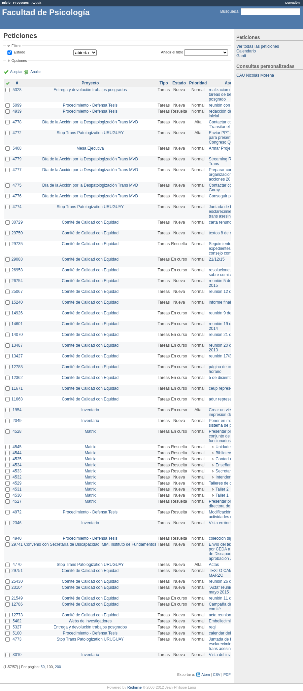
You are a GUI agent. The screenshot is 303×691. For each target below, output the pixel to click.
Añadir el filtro (172, 52)
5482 (17, 621)
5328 (17, 89)
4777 (17, 169)
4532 (17, 477)
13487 (17, 345)
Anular (35, 72)
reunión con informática (230, 105)
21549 (17, 598)
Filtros (16, 46)
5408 (17, 148)
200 (58, 667)
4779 (17, 159)
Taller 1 (222, 495)
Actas (214, 564)
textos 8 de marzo (225, 233)
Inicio (6, 2)
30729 (17, 222)
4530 (17, 495)
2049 (17, 420)
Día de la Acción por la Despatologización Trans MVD (90, 122)
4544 (17, 453)
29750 (17, 233)
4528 (17, 431)
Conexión (292, 2)
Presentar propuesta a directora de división (229, 503)
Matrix (90, 431)
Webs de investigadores (90, 621)
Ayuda (36, 2)
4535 (17, 459)
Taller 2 (222, 489)
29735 (17, 243)
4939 (17, 111)
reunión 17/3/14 (223, 356)
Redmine (134, 687)
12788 (17, 366)
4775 (17, 185)
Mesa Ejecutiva (90, 148)
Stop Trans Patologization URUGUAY (90, 132)
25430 (17, 581)
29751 (17, 570)
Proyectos (21, 2)
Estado (19, 52)
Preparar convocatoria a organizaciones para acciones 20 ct (230, 174)
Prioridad (198, 83)
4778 (17, 122)
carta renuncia (221, 222)
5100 (17, 633)
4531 (17, 489)
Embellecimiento (223, 621)
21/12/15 (217, 259)
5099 (17, 105)
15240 (17, 302)
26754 (17, 280)
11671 (17, 388)
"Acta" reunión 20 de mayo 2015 (227, 589)
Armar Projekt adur (226, 148)
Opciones (19, 61)
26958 (17, 270)
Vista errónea (221, 523)
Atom (205, 675)
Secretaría (224, 471)
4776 (17, 196)
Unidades (224, 447)
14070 (17, 334)
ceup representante (226, 388)
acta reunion (220, 615)
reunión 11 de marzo (227, 598)
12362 (17, 377)
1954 (17, 410)
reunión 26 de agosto (228, 581)
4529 (17, 483)
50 (43, 667)
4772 (17, 132)
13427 (17, 356)
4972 (17, 512)
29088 (17, 259)
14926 (17, 313)
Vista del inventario (226, 654)
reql (212, 627)
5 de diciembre (222, 377)
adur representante (226, 399)
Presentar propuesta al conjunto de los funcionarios (229, 436)
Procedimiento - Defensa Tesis (90, 105)
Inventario (90, 410)
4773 (17, 639)
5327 (17, 627)
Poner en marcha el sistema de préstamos (228, 423)
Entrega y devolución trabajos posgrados (90, 89)
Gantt (241, 55)
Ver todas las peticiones (257, 46)
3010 (17, 654)
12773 (17, 615)
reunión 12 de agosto (228, 291)
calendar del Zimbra (226, 633)
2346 (17, 523)
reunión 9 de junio (225, 313)
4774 (17, 206)
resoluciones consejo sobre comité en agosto (230, 272)
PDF (227, 675)
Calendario (246, 51)
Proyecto (90, 83)
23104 (17, 587)
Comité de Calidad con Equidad (90, 222)
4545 (17, 447)
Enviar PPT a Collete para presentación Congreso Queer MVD (229, 137)
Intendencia (225, 477)
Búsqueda (229, 11)
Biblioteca (224, 453)
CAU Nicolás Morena (255, 75)
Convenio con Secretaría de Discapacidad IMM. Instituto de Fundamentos (90, 544)
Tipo (164, 83)
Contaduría (225, 459)
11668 (17, 399)
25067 (17, 291)
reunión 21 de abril (225, 334)
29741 (17, 544)
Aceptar (16, 72)
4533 (17, 471)
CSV (216, 675)
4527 (17, 501)
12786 (17, 604)
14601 (17, 323)
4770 (17, 564)
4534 (17, 465)
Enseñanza (225, 465)
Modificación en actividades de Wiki (226, 514)
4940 (17, 538)
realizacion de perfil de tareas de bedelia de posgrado (229, 94)
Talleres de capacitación (230, 483)
